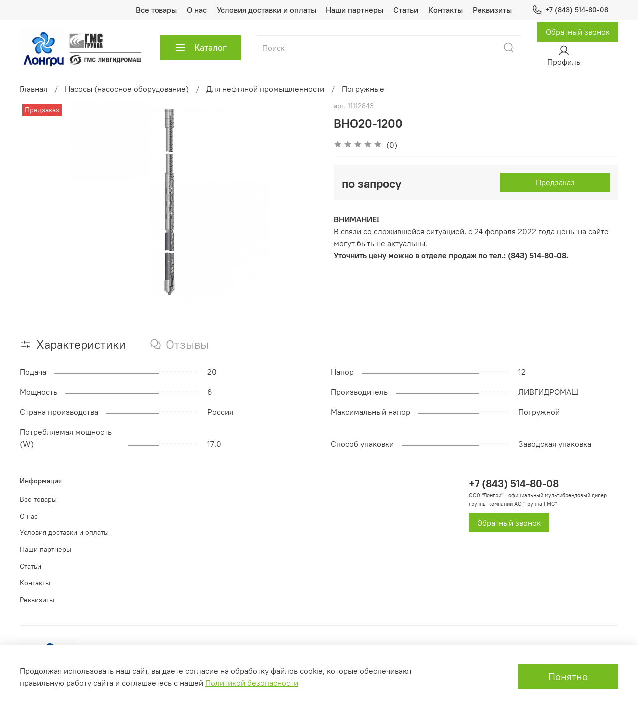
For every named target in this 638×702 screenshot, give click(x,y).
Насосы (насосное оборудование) (127, 89)
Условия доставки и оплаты (266, 10)
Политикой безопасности (251, 683)
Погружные (363, 89)
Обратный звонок (578, 32)
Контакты (445, 10)
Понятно (568, 676)
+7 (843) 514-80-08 (570, 10)
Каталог (200, 48)
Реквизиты (492, 10)
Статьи (405, 10)
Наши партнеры (354, 10)
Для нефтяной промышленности (265, 89)
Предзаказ (555, 182)
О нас (197, 10)
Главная (33, 89)
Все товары (156, 10)
